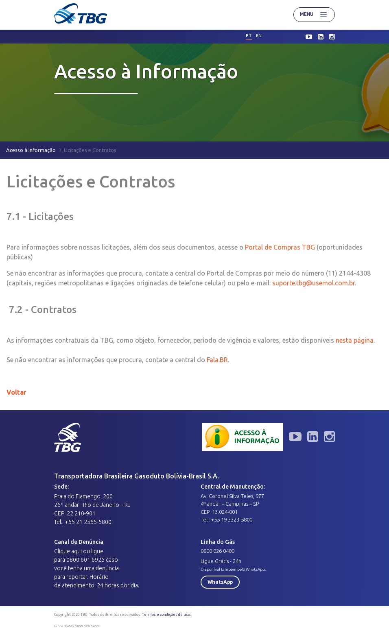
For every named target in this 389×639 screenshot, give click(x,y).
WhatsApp (220, 582)
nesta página (355, 340)
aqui (76, 551)
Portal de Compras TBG (280, 247)
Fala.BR (216, 359)
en (259, 35)
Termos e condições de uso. (166, 615)
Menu (314, 15)
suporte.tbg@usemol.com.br (313, 283)
